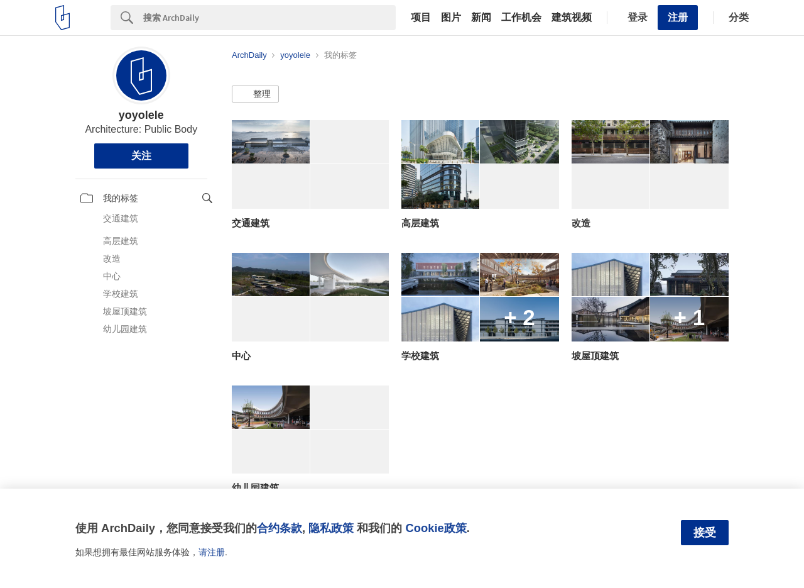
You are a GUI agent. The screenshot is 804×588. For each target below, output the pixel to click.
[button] (255, 94)
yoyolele (141, 115)
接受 (704, 532)
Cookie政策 (435, 528)
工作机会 (521, 18)
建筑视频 (571, 18)
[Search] (269, 17)
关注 (141, 155)
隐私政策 (331, 528)
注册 (678, 17)
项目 (421, 18)
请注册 (211, 552)
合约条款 (279, 528)
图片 (451, 18)
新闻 (481, 18)
